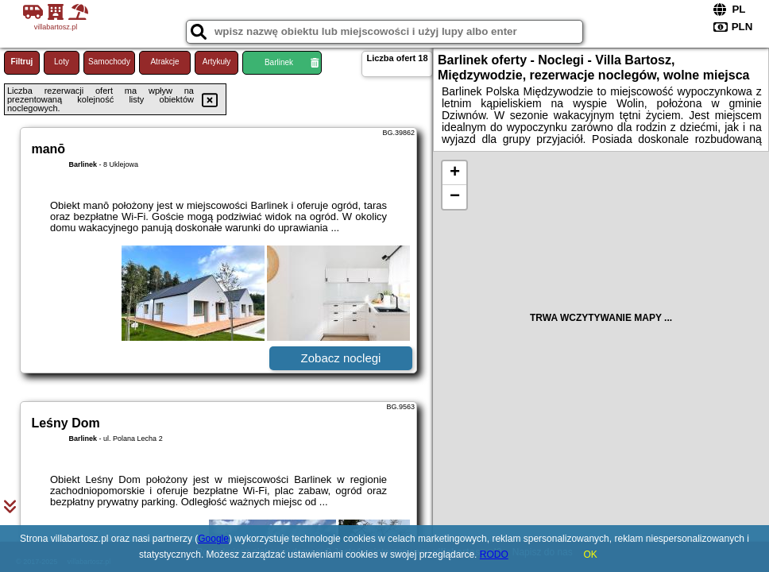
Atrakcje (164, 61)
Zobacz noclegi (341, 358)
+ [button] (455, 173)
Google (213, 538)
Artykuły (217, 61)
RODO (494, 554)
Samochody (109, 61)
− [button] (455, 197)
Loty (61, 61)
